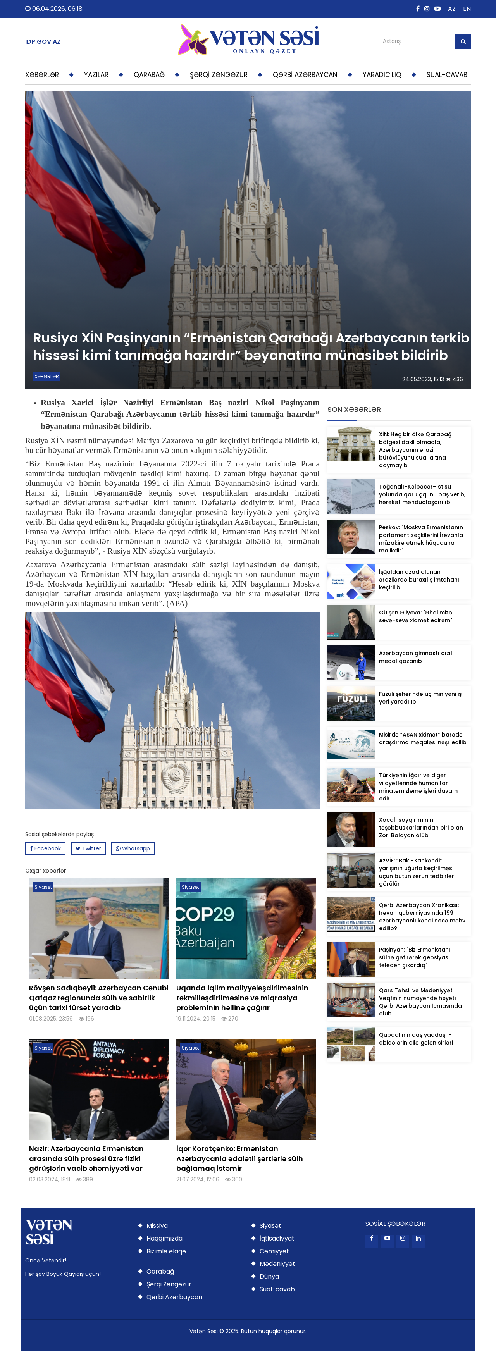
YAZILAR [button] (96, 74)
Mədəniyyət (277, 1263)
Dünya (269, 1276)
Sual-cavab (277, 1289)
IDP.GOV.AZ (43, 42)
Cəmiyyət (274, 1251)
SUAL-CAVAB (447, 74)
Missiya (157, 1225)
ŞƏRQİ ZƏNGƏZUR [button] (219, 74)
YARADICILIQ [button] (382, 74)
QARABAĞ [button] (149, 74)
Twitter (88, 848)
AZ (452, 8)
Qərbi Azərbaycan (174, 1296)
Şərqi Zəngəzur (168, 1284)
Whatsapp (133, 848)
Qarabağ (160, 1271)
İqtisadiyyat (277, 1238)
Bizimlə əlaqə (166, 1251)
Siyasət (270, 1225)
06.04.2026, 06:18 (54, 8)
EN (467, 8)
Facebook (45, 848)
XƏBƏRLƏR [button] (42, 74)
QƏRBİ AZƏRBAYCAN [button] (305, 74)
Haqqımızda (164, 1238)
